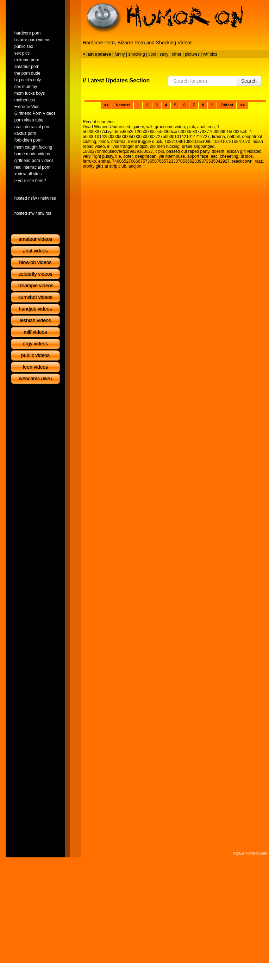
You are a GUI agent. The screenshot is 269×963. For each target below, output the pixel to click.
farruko (89, 161)
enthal (104, 161)
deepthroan (146, 156)
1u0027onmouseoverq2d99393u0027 (118, 151)
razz (259, 161)
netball (233, 136)
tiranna (218, 136)
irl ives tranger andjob (127, 146)
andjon (135, 166)
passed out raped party (188, 151)
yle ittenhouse (172, 156)
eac (214, 156)
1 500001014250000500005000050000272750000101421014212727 (167, 134)
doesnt (218, 151)
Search (249, 81)
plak (191, 126)
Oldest (226, 105)
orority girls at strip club (104, 166)
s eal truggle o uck (145, 141)
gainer (138, 126)
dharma (118, 141)
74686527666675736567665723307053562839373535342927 (171, 161)
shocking (136, 54)
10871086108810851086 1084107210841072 (207, 141)
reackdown (242, 161)
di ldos (246, 156)
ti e (118, 156)
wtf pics (210, 54)
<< (106, 105)
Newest (122, 105)
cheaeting (229, 156)
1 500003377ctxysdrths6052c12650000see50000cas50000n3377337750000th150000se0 (165, 129)
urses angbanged (198, 146)
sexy (163, 54)
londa (104, 141)
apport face (197, 156)
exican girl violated (244, 151)
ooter (128, 156)
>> (242, 105)
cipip (159, 151)
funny (119, 54)
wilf (149, 126)
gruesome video (170, 126)
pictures (192, 54)
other (176, 54)
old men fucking (165, 146)
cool (152, 54)
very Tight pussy (98, 156)
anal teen (205, 126)
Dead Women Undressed (106, 126)
